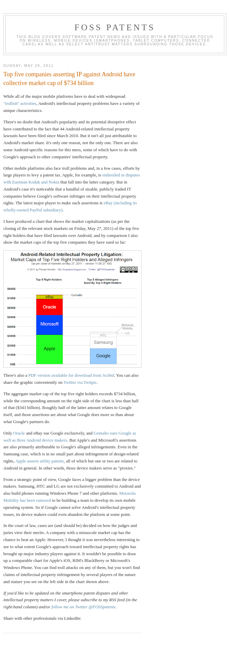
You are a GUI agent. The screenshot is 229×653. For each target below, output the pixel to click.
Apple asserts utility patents (39, 460)
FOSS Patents (114, 27)
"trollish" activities (19, 103)
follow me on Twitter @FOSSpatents (84, 606)
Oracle (19, 433)
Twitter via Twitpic (80, 382)
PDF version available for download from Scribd (71, 375)
